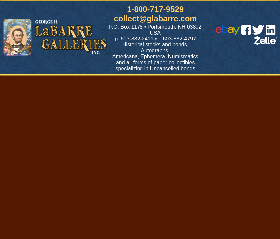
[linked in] (271, 33)
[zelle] (265, 43)
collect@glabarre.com (155, 18)
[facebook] (246, 33)
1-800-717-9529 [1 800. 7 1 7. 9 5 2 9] (155, 9)
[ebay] (228, 33)
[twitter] (258, 33)
